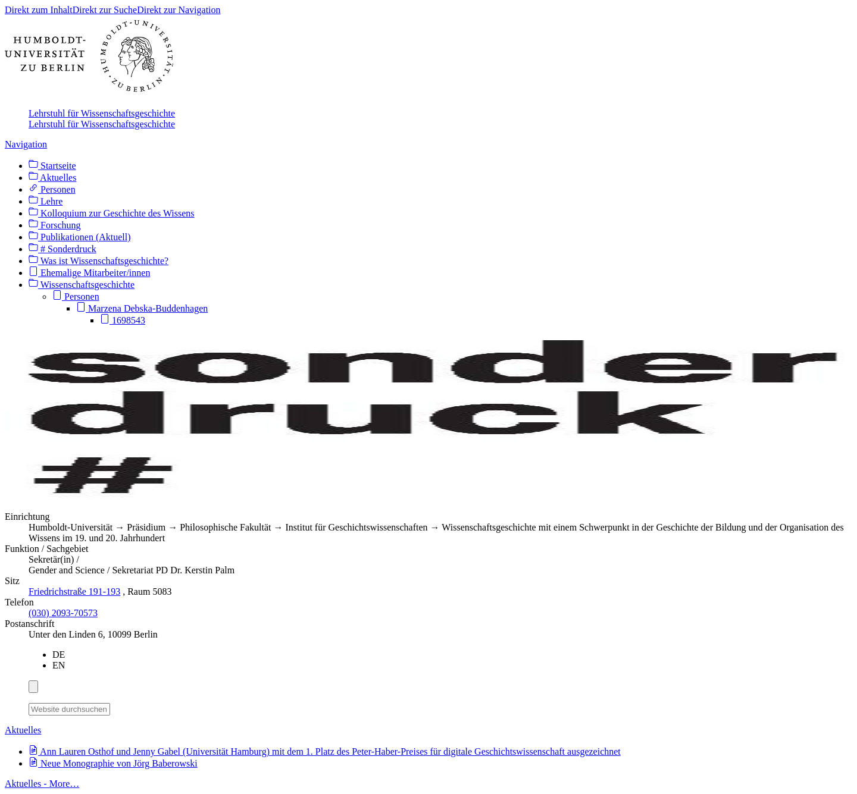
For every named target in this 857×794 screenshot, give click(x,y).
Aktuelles (52, 177)
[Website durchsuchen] (69, 709)
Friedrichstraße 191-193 (74, 591)
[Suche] (117, 707)
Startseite (52, 166)
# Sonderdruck (62, 249)
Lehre (45, 201)
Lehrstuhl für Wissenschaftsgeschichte (102, 113)
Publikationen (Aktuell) (80, 237)
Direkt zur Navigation (178, 10)
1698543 (122, 320)
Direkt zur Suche (105, 10)
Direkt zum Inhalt (39, 10)
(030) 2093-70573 (63, 613)
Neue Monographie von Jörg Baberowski (113, 763)
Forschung (55, 225)
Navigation (26, 144)
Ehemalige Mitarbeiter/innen (89, 273)
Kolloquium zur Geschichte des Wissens (112, 213)
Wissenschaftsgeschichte (82, 285)
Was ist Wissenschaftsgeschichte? (98, 261)
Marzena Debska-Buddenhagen (142, 308)
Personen (52, 189)
